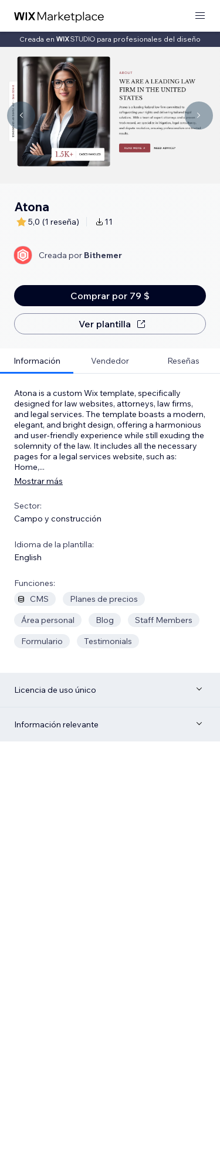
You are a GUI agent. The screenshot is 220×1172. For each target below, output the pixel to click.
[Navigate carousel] (21, 115)
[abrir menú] (200, 16)
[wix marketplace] (59, 16)
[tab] (36, 361)
